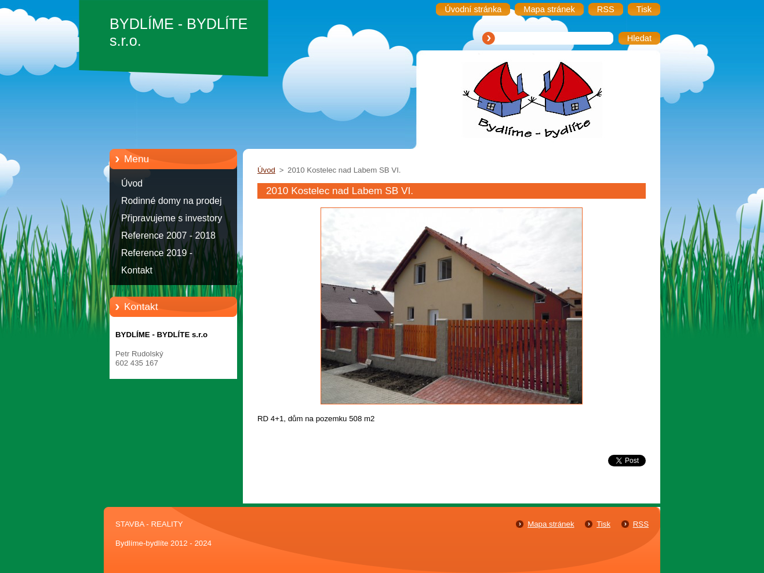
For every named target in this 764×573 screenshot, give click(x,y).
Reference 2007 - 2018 (168, 235)
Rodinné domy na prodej (171, 201)
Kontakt (136, 270)
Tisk (603, 524)
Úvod (132, 183)
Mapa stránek (550, 524)
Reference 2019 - (156, 253)
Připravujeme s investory (171, 218)
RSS (641, 524)
